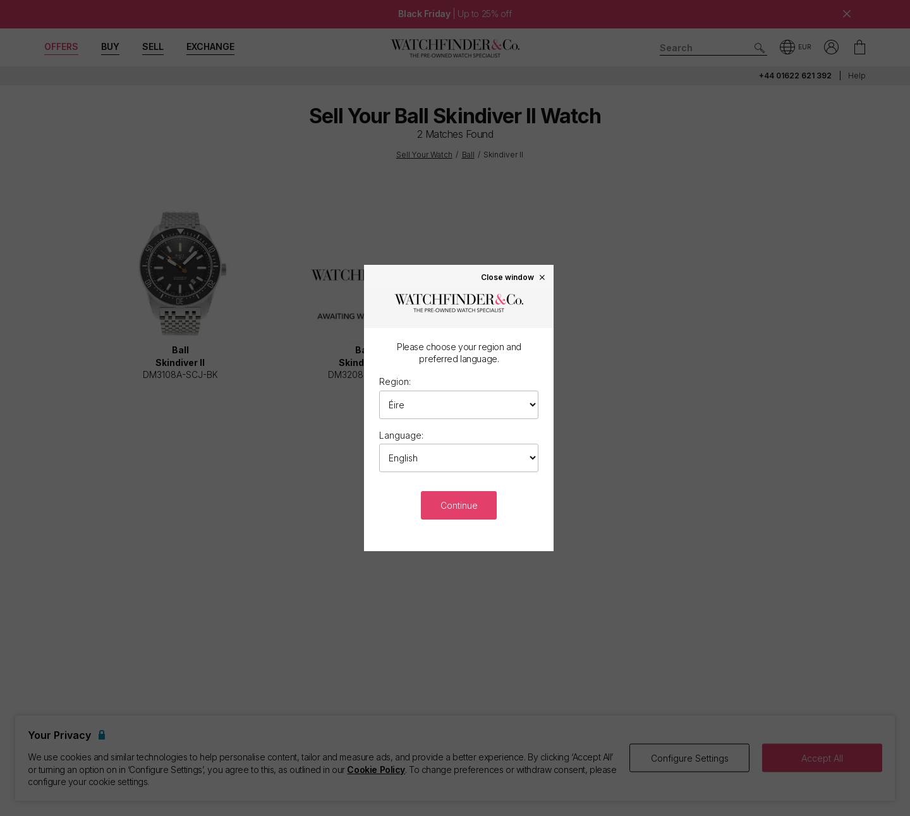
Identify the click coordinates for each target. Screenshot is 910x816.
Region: (395, 381)
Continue (459, 505)
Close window (514, 276)
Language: (401, 435)
